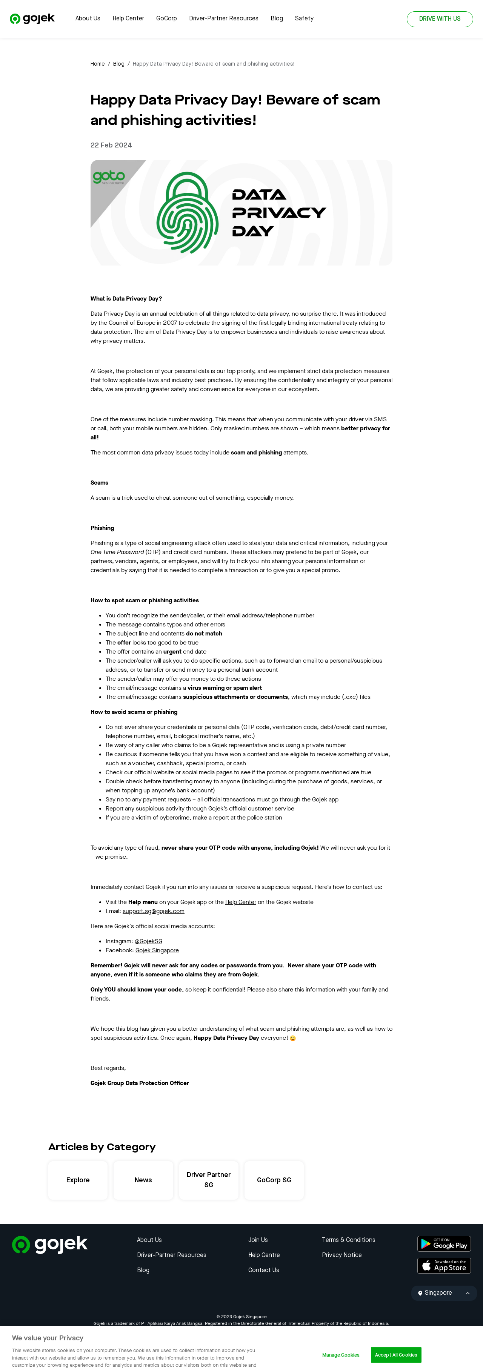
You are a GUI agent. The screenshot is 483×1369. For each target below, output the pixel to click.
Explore (78, 1180)
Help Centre (264, 1255)
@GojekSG (148, 941)
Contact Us (263, 1271)
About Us (87, 19)
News (143, 1180)
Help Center (128, 19)
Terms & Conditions (348, 1240)
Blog (277, 19)
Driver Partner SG (209, 1180)
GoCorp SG (274, 1180)
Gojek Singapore (157, 950)
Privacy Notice (342, 1255)
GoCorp (166, 19)
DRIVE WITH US (440, 19)
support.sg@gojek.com (154, 911)
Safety (304, 19)
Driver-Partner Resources (223, 19)
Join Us (258, 1240)
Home (98, 64)
